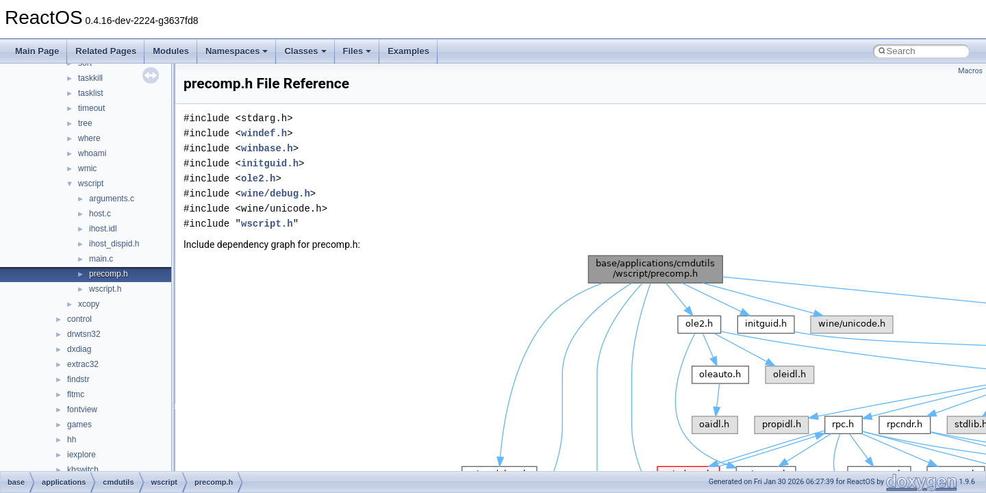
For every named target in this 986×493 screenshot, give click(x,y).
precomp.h (108, 274)
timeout (91, 108)
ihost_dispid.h (114, 244)
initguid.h (270, 163)
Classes (305, 51)
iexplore (81, 454)
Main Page (37, 51)
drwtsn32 (84, 334)
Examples (408, 51)
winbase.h (267, 148)
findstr (78, 379)
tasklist (90, 93)
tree (85, 123)
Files (357, 51)
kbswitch (83, 470)
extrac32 (83, 364)
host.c (100, 213)
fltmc (75, 394)
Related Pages (105, 51)
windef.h (264, 133)
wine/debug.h (275, 193)
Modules (171, 51)
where (89, 138)
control (79, 319)
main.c (101, 259)
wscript (90, 183)
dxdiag (79, 349)
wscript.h (105, 289)
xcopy (88, 304)
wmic (87, 168)
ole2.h (258, 178)
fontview (82, 409)
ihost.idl (103, 228)
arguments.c (111, 198)
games (79, 424)
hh (71, 439)
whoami (92, 153)
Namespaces (236, 51)
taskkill (90, 78)
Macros (970, 70)
